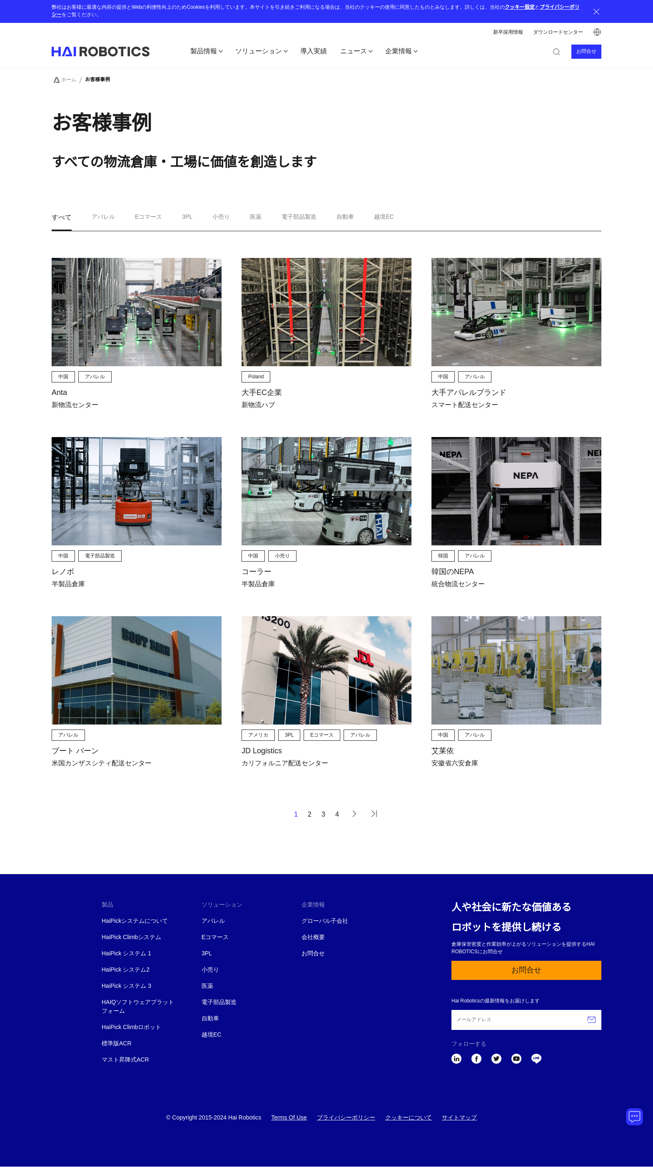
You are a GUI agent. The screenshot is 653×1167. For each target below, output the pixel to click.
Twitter (496, 1059)
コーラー (257, 572)
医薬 (207, 986)
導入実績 (313, 51)
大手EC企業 (262, 393)
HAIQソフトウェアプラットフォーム (138, 1007)
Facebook (476, 1059)
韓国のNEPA (452, 572)
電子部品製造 (219, 1003)
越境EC (211, 1035)
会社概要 (313, 938)
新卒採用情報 (508, 32)
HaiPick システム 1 (126, 954)
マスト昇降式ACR (125, 1060)
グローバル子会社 (325, 921)
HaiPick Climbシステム (131, 938)
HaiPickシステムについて (135, 921)
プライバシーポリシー (346, 1118)
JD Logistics (262, 751)
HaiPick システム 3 (126, 986)
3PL (207, 954)
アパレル (213, 921)
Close (596, 11)
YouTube (516, 1059)
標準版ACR (117, 1044)
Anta (59, 393)
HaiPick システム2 (126, 970)
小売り (210, 970)
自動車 (210, 1019)
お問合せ (586, 51)
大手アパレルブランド (468, 393)
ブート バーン (75, 751)
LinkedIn (456, 1059)
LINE (536, 1059)
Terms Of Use (289, 1118)
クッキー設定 (520, 7)
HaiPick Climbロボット (131, 1028)
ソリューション (258, 51)
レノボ (63, 572)
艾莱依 (442, 751)
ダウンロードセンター (558, 32)
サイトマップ (459, 1118)
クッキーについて (408, 1118)
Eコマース (215, 938)
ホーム (68, 79)
